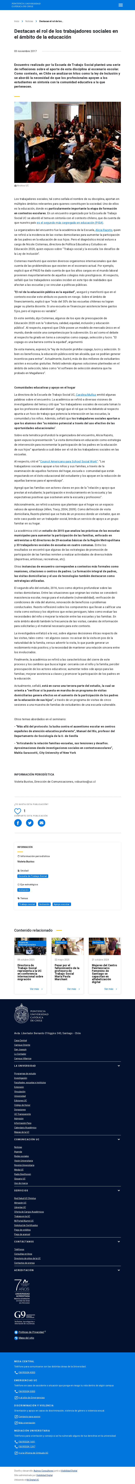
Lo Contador (20, 1054)
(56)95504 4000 (26, 1372)
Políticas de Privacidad (29, 1332)
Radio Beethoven (22, 1174)
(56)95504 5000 (26, 1391)
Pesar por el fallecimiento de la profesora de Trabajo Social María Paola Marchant (67, 972)
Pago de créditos (22, 1230)
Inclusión (24, 890)
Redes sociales (21, 1156)
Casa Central (20, 1040)
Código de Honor (22, 1105)
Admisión (19, 1118)
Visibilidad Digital (69, 1471)
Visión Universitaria (23, 1160)
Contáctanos (24, 1241)
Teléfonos (19, 1249)
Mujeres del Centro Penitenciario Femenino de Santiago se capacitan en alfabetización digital (104, 973)
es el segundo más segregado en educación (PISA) (70, 222)
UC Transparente (22, 1114)
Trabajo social (27, 904)
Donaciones (20, 1109)
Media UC (19, 1169)
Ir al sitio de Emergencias (31, 1397)
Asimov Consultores (43, 1471)
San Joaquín (20, 1049)
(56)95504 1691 (26, 1441)
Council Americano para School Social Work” (69, 461)
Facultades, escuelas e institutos (30, 1082)
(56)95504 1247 (26, 1446)
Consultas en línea (23, 1254)
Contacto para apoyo (29, 1416)
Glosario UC (19, 1179)
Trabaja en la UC (22, 1216)
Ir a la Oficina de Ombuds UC (33, 1453)
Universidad (20, 1096)
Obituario (61, 942)
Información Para (22, 1123)
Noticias (29, 21)
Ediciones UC (20, 1100)
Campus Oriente (22, 1045)
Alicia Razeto (103, 230)
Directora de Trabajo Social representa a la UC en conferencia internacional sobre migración (30, 972)
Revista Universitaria (24, 1165)
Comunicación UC (27, 1139)
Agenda (18, 1151)
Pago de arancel (22, 1234)
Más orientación (26, 1422)
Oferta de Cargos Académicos (29, 1212)
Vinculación (19, 1091)
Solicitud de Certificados (26, 1225)
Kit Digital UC (33, 1480)
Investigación (20, 1078)
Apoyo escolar (62, 904)
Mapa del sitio (24, 1337)
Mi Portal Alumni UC (24, 1221)
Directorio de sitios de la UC (27, 1258)
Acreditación (24, 1270)
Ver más (36, 989)
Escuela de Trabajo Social (33, 876)
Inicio (16, 21)
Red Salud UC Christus (25, 1198)
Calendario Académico (25, 1127)
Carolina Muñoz (86, 394)
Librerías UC (20, 1207)
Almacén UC (20, 1203)
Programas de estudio (25, 1073)
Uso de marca (21, 1183)
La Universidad (25, 1066)
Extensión (19, 1087)
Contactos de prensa (24, 1263)
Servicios (21, 1190)
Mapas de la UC (21, 1132)
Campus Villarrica (22, 1058)
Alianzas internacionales (27, 943)
